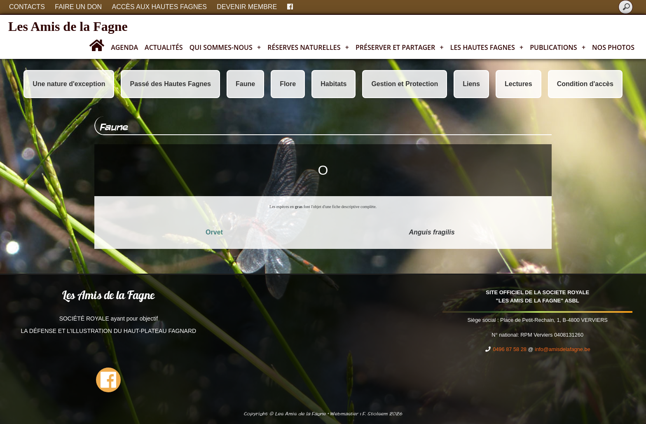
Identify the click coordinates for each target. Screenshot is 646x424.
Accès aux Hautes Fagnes (159, 6)
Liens (471, 83)
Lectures (518, 83)
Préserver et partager (400, 47)
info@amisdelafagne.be (562, 349)
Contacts (27, 6)
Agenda (124, 47)
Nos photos (613, 47)
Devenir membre (247, 6)
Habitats (333, 83)
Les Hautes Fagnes (486, 47)
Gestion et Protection (404, 83)
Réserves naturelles (308, 47)
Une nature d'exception (69, 83)
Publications (557, 47)
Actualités (164, 47)
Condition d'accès (585, 83)
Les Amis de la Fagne (68, 26)
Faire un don (78, 6)
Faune (245, 83)
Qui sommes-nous (225, 47)
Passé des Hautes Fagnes (170, 83)
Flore (288, 83)
